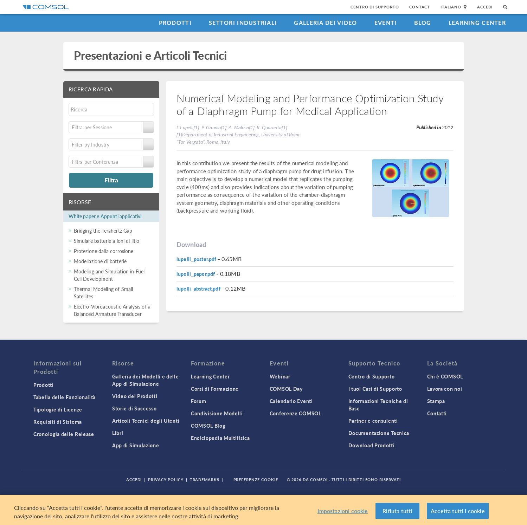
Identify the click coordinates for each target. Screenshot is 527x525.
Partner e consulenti (373, 420)
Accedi (485, 6)
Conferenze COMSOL (295, 413)
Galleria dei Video (325, 23)
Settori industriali (243, 23)
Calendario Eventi (291, 400)
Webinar (280, 376)
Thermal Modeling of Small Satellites (103, 292)
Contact (419, 6)
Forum (198, 400)
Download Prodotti (371, 445)
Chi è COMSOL (445, 376)
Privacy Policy (165, 479)
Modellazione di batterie (100, 261)
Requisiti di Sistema (57, 421)
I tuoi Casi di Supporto (375, 388)
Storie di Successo (134, 408)
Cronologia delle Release (63, 434)
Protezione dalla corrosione (104, 250)
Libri (117, 432)
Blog (422, 23)
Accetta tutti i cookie (458, 511)
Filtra (111, 180)
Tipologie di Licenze (57, 409)
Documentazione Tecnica (378, 432)
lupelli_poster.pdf (196, 258)
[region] (263, 510)
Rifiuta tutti (397, 511)
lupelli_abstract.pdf (198, 288)
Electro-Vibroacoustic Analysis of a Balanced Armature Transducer (112, 310)
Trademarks (204, 479)
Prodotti (175, 23)
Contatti (437, 413)
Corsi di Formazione (215, 388)
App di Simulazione (135, 445)
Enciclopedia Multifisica (220, 437)
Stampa (436, 400)
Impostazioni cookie (342, 511)
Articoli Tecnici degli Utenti (145, 420)
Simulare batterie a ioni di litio (107, 240)
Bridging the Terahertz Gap (103, 230)
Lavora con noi (444, 388)
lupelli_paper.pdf (195, 273)
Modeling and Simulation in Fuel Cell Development (109, 275)
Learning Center (477, 23)
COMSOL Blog (208, 425)
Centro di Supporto (375, 6)
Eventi (385, 23)
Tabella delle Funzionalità (64, 397)
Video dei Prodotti (135, 396)
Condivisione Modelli (217, 413)
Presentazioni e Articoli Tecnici (150, 55)
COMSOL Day (286, 388)
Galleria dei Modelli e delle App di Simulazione (145, 380)
